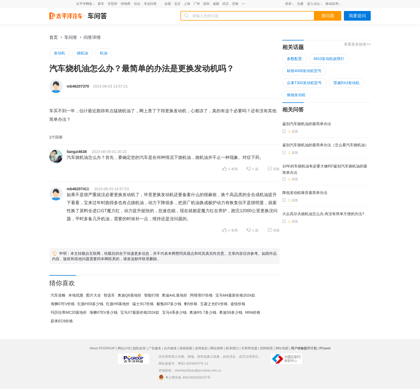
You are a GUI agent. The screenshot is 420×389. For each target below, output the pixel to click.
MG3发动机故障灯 (329, 59)
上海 (187, 4)
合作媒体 (170, 348)
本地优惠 (75, 295)
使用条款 (201, 348)
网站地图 (282, 348)
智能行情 (151, 295)
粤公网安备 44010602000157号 (185, 377)
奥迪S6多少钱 (230, 312)
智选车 (109, 295)
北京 (177, 4)
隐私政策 (139, 348)
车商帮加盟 (249, 348)
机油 (103, 53)
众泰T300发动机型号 (304, 83)
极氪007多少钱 (168, 304)
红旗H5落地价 (118, 304)
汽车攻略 (58, 295)
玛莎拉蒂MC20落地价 (69, 312)
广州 (196, 4)
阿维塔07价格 (201, 295)
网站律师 (216, 348)
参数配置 (294, 59)
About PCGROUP (102, 348)
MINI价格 (253, 312)
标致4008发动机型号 (304, 71)
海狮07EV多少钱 (103, 312)
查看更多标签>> (357, 44)
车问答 (70, 37)
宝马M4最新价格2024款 (235, 295)
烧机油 (82, 53)
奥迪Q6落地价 (129, 295)
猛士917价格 (142, 304)
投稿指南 (185, 348)
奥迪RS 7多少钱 (202, 312)
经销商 (125, 4)
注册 (300, 4)
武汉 (225, 4)
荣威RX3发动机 (346, 83)
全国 (167, 4)
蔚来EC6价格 (62, 321)
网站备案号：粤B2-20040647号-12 (183, 363)
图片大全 (93, 295)
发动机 (59, 53)
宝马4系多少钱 (174, 312)
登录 (288, 4)
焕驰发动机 (296, 95)
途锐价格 (237, 304)
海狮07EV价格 (63, 304)
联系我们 (232, 348)
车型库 (112, 4)
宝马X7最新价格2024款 (139, 312)
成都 (216, 4)
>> (243, 4)
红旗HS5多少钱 (90, 304)
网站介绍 (124, 348)
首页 (53, 37)
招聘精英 (266, 348)
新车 (101, 4)
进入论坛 (313, 4)
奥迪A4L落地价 (174, 295)
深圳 (206, 4)
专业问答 (150, 4)
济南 (235, 4)
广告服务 (154, 348)
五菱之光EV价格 (214, 304)
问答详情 (92, 37)
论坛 (137, 4)
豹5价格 (190, 304)
